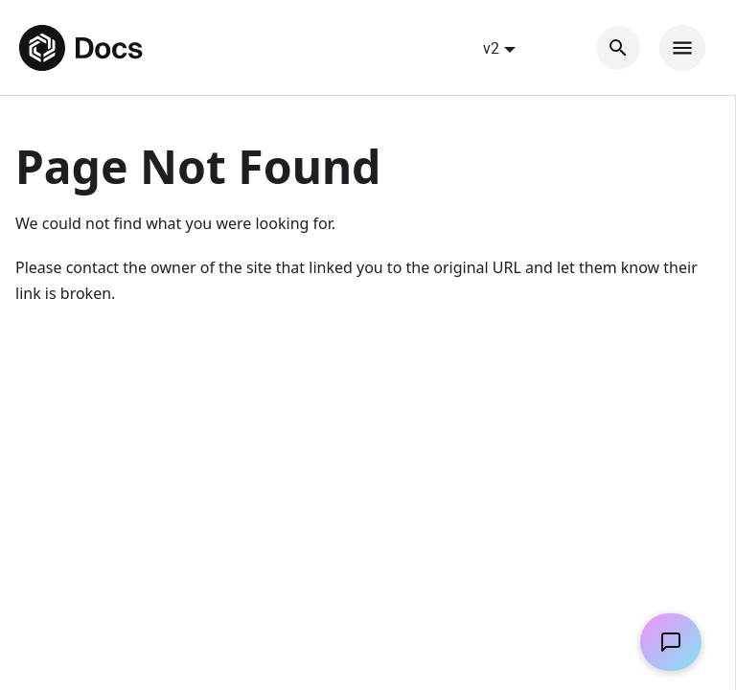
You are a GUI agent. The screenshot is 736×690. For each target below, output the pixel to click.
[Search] (618, 48)
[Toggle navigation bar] (682, 48)
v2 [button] (491, 47)
